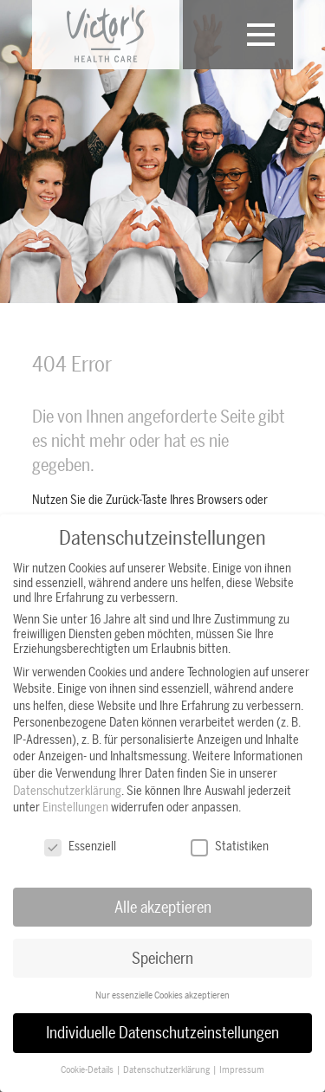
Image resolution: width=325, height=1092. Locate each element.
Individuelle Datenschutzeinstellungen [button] (162, 1033)
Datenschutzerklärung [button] (167, 1070)
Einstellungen (75, 807)
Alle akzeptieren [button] (162, 906)
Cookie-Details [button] (88, 1070)
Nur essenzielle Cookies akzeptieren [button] (162, 994)
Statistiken (230, 846)
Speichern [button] (162, 957)
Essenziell (80, 846)
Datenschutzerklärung (67, 790)
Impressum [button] (241, 1070)
